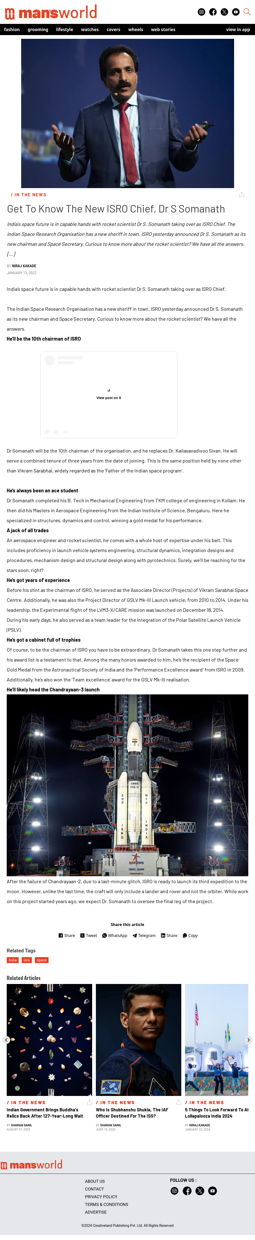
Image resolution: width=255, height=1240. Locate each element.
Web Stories (163, 29)
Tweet (88, 935)
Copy (189, 935)
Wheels (135, 29)
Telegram (144, 935)
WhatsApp (114, 935)
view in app (238, 29)
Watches (90, 29)
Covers (113, 29)
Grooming (38, 29)
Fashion (12, 29)
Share (66, 935)
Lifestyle (64, 29)
